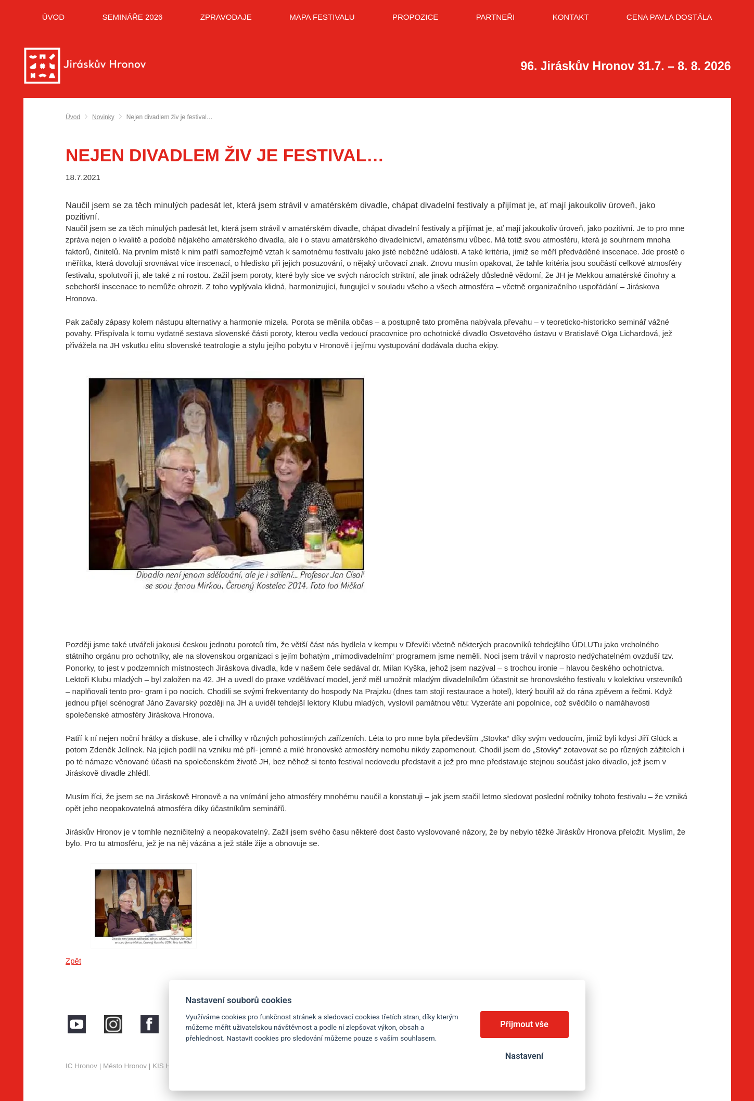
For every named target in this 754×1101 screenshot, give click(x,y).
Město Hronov (125, 1066)
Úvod (73, 117)
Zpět (73, 960)
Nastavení (524, 1056)
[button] (377, 495)
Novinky (103, 117)
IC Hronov (81, 1066)
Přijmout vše (524, 1024)
